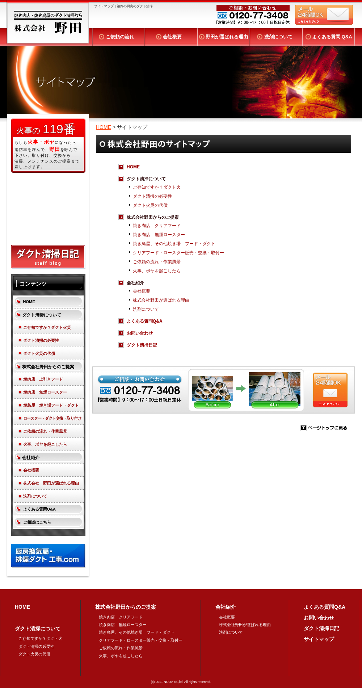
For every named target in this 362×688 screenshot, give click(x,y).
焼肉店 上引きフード (43, 379)
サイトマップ (319, 639)
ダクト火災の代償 (150, 205)
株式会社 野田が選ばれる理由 (51, 483)
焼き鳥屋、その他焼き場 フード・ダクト (174, 243)
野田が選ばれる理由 (227, 36)
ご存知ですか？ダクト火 (157, 187)
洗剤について (278, 36)
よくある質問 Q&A (332, 36)
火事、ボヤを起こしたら (157, 270)
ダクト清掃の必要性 (152, 196)
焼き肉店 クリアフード (157, 225)
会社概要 (172, 36)
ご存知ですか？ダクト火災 (47, 327)
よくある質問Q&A (145, 321)
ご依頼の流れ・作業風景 (157, 261)
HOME (103, 127)
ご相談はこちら (37, 522)
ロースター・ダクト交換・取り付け (52, 418)
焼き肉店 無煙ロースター (159, 234)
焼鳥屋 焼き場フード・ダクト (51, 405)
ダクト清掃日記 (142, 345)
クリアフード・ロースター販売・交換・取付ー (178, 252)
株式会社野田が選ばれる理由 (161, 300)
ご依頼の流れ (120, 36)
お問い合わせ (142, 333)
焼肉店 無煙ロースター (45, 392)
